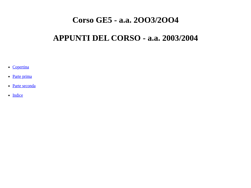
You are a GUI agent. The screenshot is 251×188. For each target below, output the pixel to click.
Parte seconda (24, 86)
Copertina (21, 67)
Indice (18, 95)
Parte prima (22, 76)
